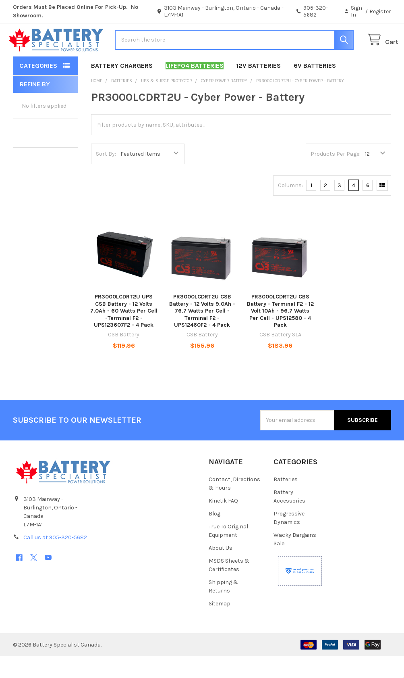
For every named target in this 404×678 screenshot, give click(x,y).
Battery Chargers (122, 87)
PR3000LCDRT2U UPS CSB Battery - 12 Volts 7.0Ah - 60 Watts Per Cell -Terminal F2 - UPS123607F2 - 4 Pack (123, 332)
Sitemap (219, 625)
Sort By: (106, 175)
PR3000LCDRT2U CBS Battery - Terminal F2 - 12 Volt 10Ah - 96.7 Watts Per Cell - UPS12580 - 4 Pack (280, 332)
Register (380, 11)
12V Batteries (258, 87)
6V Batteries (315, 87)
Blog (214, 535)
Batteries (285, 501)
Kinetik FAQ (223, 522)
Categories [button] (38, 87)
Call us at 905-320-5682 (55, 559)
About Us (220, 569)
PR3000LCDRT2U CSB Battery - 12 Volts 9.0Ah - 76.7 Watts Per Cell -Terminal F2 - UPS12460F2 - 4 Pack (202, 332)
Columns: (290, 207)
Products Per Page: (335, 175)
